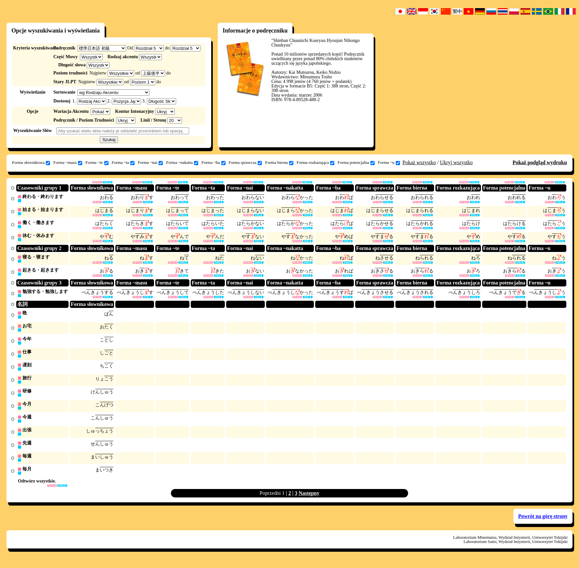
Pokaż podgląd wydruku (540, 162)
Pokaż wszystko (419, 162)
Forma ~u (389, 162)
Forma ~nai (150, 162)
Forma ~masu (67, 162)
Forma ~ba (213, 162)
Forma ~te (97, 162)
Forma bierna (279, 162)
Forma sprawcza (245, 162)
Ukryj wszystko (456, 162)
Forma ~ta (123, 162)
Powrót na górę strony (543, 522)
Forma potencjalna (356, 162)
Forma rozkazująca (315, 162)
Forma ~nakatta (182, 162)
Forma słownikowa (31, 162)
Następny (309, 499)
